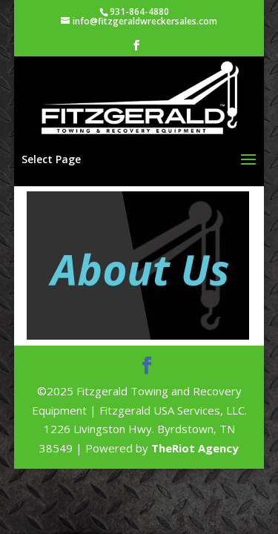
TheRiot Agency (195, 448)
